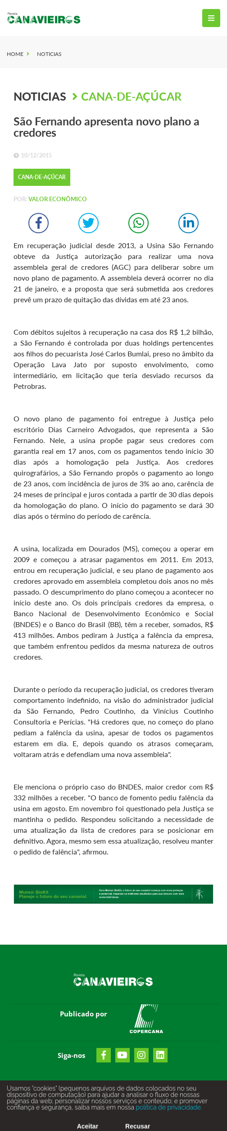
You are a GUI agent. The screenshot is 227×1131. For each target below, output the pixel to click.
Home (15, 54)
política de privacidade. (168, 1110)
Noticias (49, 54)
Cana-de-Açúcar (131, 96)
